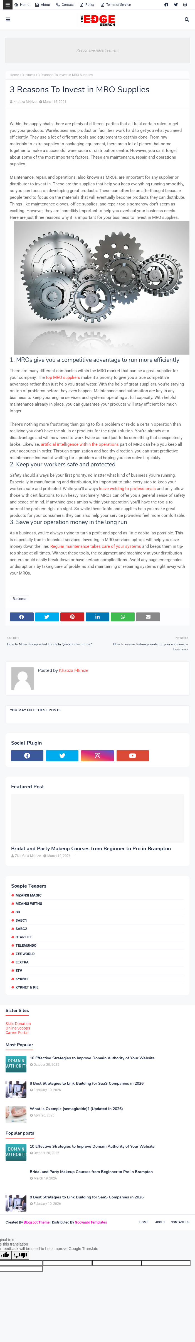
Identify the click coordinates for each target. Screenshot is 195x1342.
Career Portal (17, 1032)
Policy (87, 5)
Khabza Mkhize (24, 102)
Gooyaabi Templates (91, 1222)
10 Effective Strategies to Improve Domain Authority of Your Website (92, 1058)
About (42, 5)
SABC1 (21, 920)
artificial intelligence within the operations (80, 444)
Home (21, 5)
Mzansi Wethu (29, 904)
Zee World (25, 954)
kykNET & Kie (27, 987)
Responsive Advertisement (97, 50)
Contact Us (180, 1222)
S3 (18, 912)
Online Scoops (18, 1028)
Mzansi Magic (29, 895)
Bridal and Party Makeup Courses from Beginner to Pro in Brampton (91, 849)
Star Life (24, 937)
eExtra (22, 962)
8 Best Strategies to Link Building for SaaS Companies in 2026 (87, 1083)
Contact (65, 5)
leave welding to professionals (127, 488)
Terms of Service (115, 5)
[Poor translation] (20, 1255)
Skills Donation (18, 1023)
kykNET (22, 979)
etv (19, 970)
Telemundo (26, 945)
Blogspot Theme (37, 1222)
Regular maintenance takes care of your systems (95, 546)
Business (28, 75)
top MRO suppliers (63, 377)
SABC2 (21, 929)
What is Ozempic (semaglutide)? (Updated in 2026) (76, 1108)
